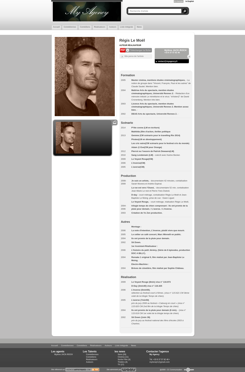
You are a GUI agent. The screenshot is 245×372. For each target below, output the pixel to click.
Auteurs (112, 27)
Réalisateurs (99, 27)
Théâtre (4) (122, 362)
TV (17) (121, 364)
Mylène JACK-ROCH (63, 354)
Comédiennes (70, 27)
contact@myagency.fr (168, 61)
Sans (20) (122, 354)
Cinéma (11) (123, 357)
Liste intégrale (126, 27)
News (139, 27)
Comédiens (85, 27)
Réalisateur (134, 45)
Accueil (56, 27)
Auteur (123, 45)
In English (190, 1)
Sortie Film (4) (124, 359)
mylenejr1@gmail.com (160, 362)
